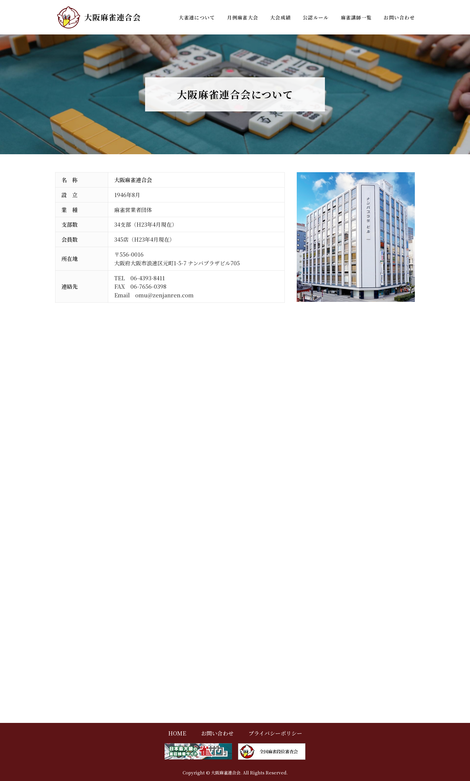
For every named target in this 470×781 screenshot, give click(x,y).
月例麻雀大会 (242, 17)
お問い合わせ (399, 17)
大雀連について (197, 17)
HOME (177, 733)
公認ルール (316, 17)
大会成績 (280, 17)
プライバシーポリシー (275, 733)
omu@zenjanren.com (164, 295)
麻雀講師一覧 (356, 17)
